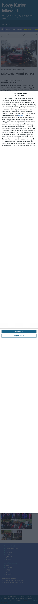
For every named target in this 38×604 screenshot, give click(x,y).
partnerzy (21, 115)
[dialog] (19, 302)
